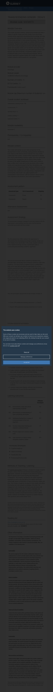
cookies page (15, 346)
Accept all (26, 362)
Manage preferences (26, 357)
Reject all (26, 352)
